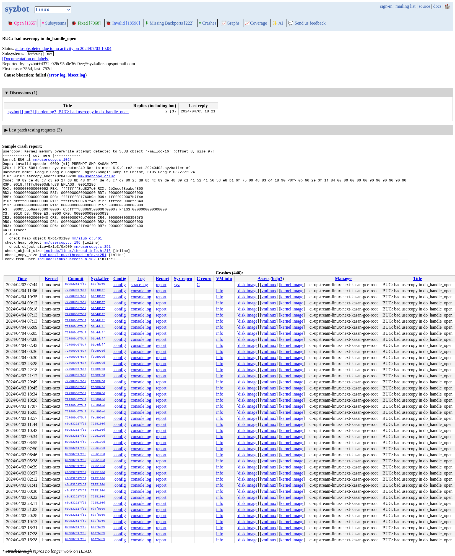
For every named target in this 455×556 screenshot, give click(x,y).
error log (57, 75)
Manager (343, 278)
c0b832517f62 (75, 284)
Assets (263, 278)
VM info (224, 278)
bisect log (76, 75)
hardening (35, 54)
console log (141, 290)
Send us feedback (307, 23)
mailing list (405, 6)
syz (177, 284)
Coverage (256, 23)
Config (119, 278)
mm (50, 54)
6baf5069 (98, 284)
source (424, 6)
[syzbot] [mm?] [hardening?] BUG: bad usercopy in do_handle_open (67, 111)
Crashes (207, 23)
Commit (75, 278)
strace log (139, 284)
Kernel (51, 278)
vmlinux (268, 284)
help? (277, 278)
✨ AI (277, 23)
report (161, 284)
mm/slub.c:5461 (87, 256)
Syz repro (183, 278)
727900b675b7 (75, 290)
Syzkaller (100, 278)
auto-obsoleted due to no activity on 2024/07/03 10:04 (63, 48)
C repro (204, 278)
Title (417, 278)
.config (119, 284)
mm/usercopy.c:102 (51, 161)
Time (22, 278)
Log (141, 278)
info (219, 290)
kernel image (291, 284)
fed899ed (98, 351)
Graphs (230, 23)
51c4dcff (98, 290)
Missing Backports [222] (169, 23)
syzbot (17, 9)
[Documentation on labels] (26, 58)
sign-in (386, 6)
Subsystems (53, 23)
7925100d (98, 424)
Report (162, 278)
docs (437, 6)
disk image (248, 284)
